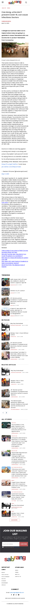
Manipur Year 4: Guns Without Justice (17, 381)
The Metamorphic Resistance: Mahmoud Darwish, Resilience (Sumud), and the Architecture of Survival (19, 404)
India (9, 8)
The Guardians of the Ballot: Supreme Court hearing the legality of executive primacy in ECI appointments (19, 428)
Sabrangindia (6, 21)
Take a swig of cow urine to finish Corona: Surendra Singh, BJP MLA (15, 251)
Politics (14, 422)
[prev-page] (3, 412)
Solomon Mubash (15, 409)
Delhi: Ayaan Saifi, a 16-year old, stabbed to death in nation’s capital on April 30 (18, 281)
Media (13, 480)
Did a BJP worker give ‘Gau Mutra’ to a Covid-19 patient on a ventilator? (14, 255)
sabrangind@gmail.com (17, 592)
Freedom (12, 315)
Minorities (4, 358)
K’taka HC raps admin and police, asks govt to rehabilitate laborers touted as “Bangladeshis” (18, 311)
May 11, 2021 (5, 174)
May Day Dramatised (16, 323)
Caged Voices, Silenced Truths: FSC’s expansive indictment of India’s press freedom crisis (19, 485)
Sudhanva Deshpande (15, 325)
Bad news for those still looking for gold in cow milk (15, 259)
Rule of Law (14, 436)
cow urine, (5, 202)
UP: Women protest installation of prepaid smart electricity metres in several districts (19, 300)
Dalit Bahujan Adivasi (17, 467)
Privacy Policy (17, 547)
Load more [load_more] (14, 520)
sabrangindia (13, 349)
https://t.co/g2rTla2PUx (10, 164)
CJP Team (14, 500)
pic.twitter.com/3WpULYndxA (11, 167)
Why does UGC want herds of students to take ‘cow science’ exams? (15, 262)
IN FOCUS (6, 320)
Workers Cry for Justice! (17, 290)
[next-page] (6, 412)
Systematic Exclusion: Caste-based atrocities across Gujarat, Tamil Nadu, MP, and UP (18, 496)
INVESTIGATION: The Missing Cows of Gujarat (13, 266)
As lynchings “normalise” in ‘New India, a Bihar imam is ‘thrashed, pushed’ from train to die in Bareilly (19, 354)
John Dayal (13, 336)
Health (4, 8)
